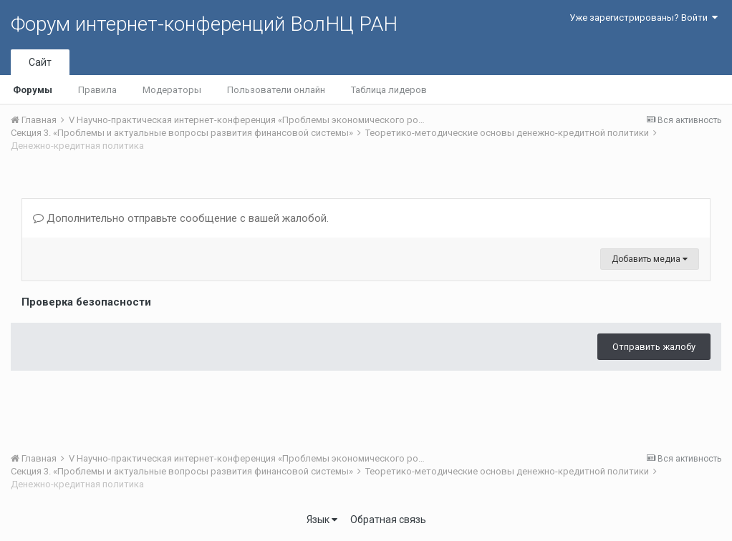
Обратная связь (388, 519)
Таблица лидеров (389, 89)
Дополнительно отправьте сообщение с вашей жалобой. (181, 218)
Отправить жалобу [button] (653, 346)
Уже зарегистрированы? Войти (643, 17)
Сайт (40, 62)
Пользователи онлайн (276, 89)
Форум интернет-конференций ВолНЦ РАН (204, 24)
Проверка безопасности (86, 302)
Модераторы (172, 89)
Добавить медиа (650, 259)
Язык (322, 519)
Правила (97, 89)
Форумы (32, 89)
